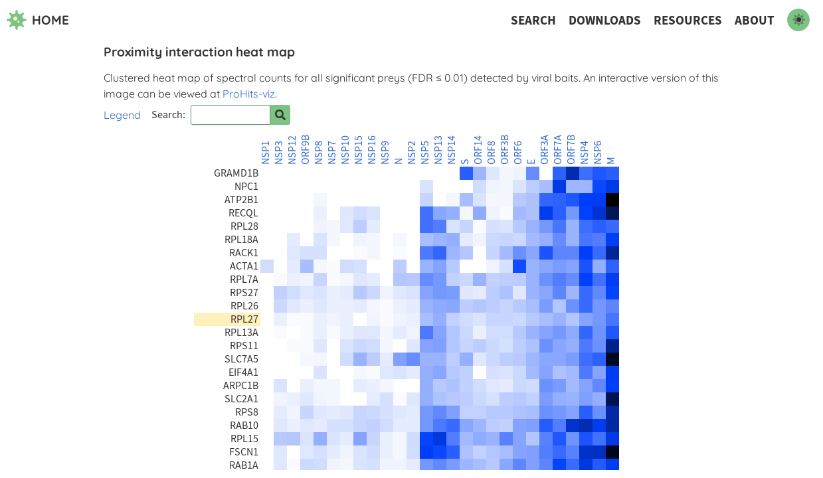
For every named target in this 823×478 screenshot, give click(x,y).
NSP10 (345, 150)
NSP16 (372, 150)
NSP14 (451, 150)
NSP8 (318, 153)
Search (533, 20)
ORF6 (518, 153)
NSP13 (438, 150)
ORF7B (571, 150)
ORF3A (544, 150)
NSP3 (279, 153)
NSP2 (411, 153)
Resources (688, 20)
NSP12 (292, 150)
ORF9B (305, 150)
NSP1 (265, 153)
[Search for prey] (280, 115)
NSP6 (597, 153)
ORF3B (504, 150)
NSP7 (332, 153)
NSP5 (425, 153)
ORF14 (478, 150)
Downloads (605, 20)
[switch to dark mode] (798, 20)
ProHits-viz (249, 93)
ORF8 (491, 153)
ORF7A (558, 150)
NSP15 (358, 150)
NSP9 (385, 153)
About (755, 20)
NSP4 (584, 153)
